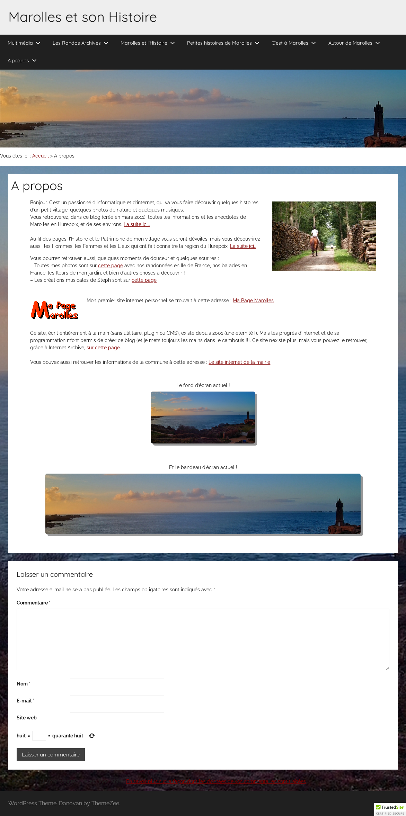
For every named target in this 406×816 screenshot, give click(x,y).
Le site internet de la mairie (239, 362)
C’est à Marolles (294, 43)
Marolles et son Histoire (82, 16)
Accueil (40, 156)
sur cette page (103, 347)
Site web (27, 717)
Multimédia (24, 43)
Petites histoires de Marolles (223, 43)
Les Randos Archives (80, 43)
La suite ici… (137, 224)
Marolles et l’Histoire (148, 43)
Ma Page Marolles (253, 300)
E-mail (25, 700)
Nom (23, 684)
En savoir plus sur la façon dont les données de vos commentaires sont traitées (216, 781)
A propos (22, 60)
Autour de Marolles (354, 43)
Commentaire (34, 603)
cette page (110, 265)
